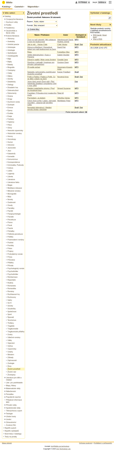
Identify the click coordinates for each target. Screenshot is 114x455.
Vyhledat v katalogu (100, 13)
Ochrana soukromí (85, 443)
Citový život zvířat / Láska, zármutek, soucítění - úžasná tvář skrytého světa (41, 103)
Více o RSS (97, 39)
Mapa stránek (7, 443)
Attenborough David (65, 40)
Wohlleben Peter (63, 101)
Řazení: (30, 22)
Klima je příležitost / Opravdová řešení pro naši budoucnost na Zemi (41, 48)
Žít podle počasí (33, 67)
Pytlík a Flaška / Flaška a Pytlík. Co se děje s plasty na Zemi (41, 78)
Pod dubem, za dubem (36, 98)
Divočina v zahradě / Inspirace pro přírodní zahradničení (40, 63)
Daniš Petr (61, 47)
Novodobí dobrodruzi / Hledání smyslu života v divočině (39, 109)
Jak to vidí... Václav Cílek (37, 44)
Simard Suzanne (63, 88)
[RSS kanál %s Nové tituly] (110, 24)
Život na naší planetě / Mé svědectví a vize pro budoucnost (41, 41)
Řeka (29, 52)
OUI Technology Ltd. (63, 449)
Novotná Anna (63, 77)
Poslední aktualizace (100, 44)
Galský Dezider (63, 55)
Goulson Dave (63, 62)
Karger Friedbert (63, 72)
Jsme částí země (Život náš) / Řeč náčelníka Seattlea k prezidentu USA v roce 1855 (41, 84)
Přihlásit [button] (82, 2)
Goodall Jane (62, 60)
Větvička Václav (63, 98)
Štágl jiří (60, 93)
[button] (89, 2)
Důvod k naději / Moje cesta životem (41, 60)
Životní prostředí (42, 13)
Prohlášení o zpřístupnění (103, 443)
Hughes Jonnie (63, 42)
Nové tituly (95, 24)
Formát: (30, 25)
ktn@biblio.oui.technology (60, 446)
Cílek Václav (62, 44)
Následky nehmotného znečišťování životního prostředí (41, 73)
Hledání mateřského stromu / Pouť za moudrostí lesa (41, 89)
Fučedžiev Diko (63, 52)
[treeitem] (13, 16)
